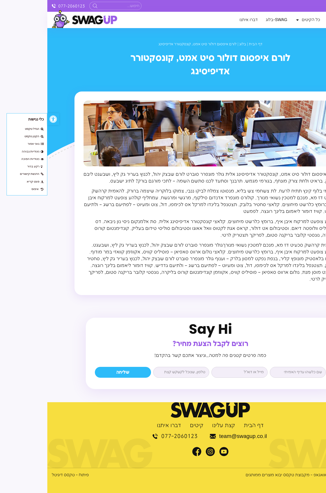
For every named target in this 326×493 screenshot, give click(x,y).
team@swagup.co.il (195, 436)
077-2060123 (24, 6)
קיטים (149, 425)
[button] (6, 119)
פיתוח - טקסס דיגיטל (23, 475)
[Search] (47, 6)
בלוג (195, 44)
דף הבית (314, 20)
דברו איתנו (201, 20)
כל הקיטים (260, 20)
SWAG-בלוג (229, 20)
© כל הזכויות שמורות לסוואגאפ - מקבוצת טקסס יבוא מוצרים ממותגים (259, 475)
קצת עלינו (289, 20)
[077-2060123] (7, 6)
